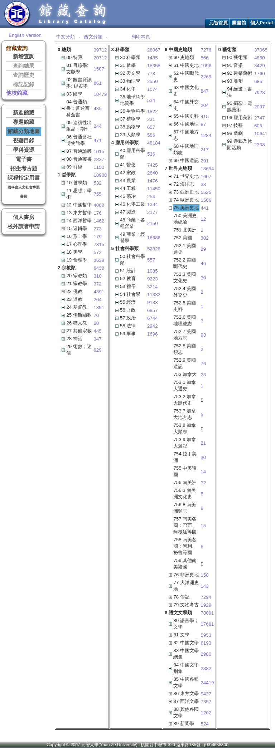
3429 (259, 65)
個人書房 (23, 217)
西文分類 (93, 36)
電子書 (24, 159)
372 (97, 284)
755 (97, 194)
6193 (206, 643)
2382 (206, 668)
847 (204, 91)
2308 (259, 144)
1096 (206, 65)
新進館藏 (23, 113)
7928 (259, 92)
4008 (98, 205)
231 (151, 119)
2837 (98, 159)
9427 (206, 693)
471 (97, 140)
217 (204, 149)
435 (97, 108)
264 (97, 299)
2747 (259, 118)
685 (258, 81)
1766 (259, 73)
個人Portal (261, 22)
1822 (152, 111)
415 (204, 116)
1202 (206, 712)
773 (151, 73)
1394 (152, 204)
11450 (153, 188)
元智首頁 (218, 22)
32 (203, 482)
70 (96, 315)
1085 (152, 271)
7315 (98, 244)
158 (204, 575)
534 (151, 100)
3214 (152, 286)
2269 (206, 76)
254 (151, 196)
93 (203, 335)
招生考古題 (23, 168)
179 (97, 236)
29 (203, 249)
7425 (152, 165)
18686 (153, 237)
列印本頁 (140, 36)
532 (97, 183)
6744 (152, 318)
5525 (206, 192)
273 (97, 228)
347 (97, 339)
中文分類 (65, 36)
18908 (100, 175)
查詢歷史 (23, 75)
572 (97, 252)
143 (204, 586)
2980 (206, 654)
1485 (152, 57)
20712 (100, 57)
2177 (152, 212)
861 (97, 83)
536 (151, 154)
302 (204, 238)
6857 (152, 310)
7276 (206, 50)
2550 (152, 81)
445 (97, 331)
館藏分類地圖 (24, 131)
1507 (98, 69)
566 (204, 57)
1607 (206, 176)
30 (203, 277)
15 (203, 525)
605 (258, 125)
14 (203, 471)
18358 (153, 65)
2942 (152, 326)
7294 (206, 597)
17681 (207, 624)
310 (97, 276)
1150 (98, 167)
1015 (98, 151)
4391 (98, 291)
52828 (153, 248)
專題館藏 (23, 122)
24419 (207, 682)
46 (203, 263)
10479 (100, 94)
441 (204, 208)
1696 (152, 334)
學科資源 (23, 150)
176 (97, 213)
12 (203, 219)
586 (151, 135)
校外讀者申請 (24, 226)
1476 (152, 181)
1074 (152, 89)
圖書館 (239, 22)
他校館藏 (17, 93)
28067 (153, 50)
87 (203, 124)
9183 (152, 302)
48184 (153, 143)
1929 (206, 605)
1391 (98, 307)
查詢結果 (23, 66)
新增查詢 (23, 56)
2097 (259, 106)
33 (203, 184)
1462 (98, 221)
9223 (152, 279)
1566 (206, 200)
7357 (206, 701)
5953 (206, 635)
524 (204, 724)
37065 (260, 50)
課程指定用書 (24, 178)
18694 (207, 168)
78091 (207, 613)
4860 (259, 57)
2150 (152, 223)
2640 (152, 173)
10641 (260, 133)
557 (151, 260)
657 (151, 127)
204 (204, 105)
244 (97, 126)
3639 (98, 260)
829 (97, 350)
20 (96, 323)
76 (203, 363)
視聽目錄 (23, 140)
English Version (25, 35)
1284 (206, 135)
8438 (98, 268)
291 (204, 160)
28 (203, 374)
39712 (100, 50)
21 (203, 443)
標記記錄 (23, 84)
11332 (153, 294)
